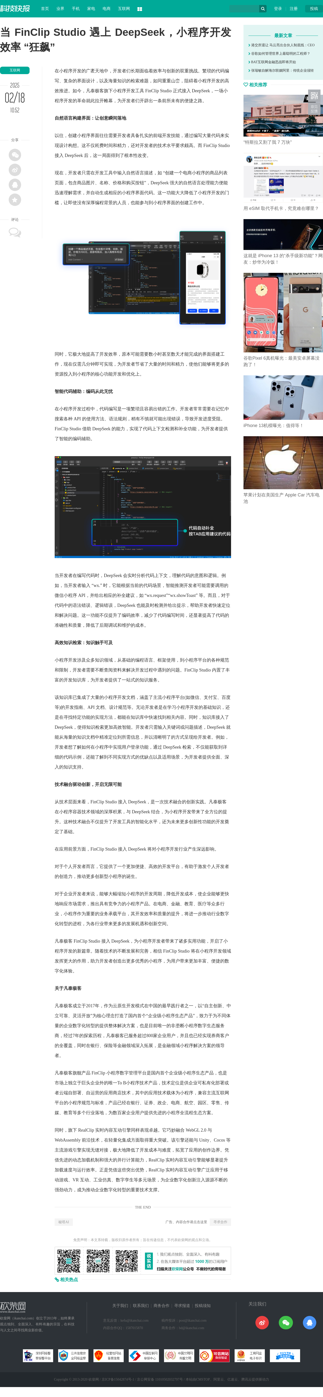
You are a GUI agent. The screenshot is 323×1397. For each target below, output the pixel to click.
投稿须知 (203, 1305)
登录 (278, 8)
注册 (294, 8)
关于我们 (120, 1305)
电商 (107, 8)
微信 (59, 595)
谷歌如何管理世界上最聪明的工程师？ (279, 53)
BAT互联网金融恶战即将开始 (272, 62)
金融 (175, 903)
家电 (91, 8)
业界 (60, 8)
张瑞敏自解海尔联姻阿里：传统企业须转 (281, 70)
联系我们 (141, 1305)
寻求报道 (182, 1305)
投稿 (314, 8)
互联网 (124, 8)
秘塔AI (63, 1222)
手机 (76, 8)
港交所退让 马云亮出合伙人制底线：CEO (281, 45)
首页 (45, 8)
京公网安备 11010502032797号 (160, 1379)
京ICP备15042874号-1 (118, 1379)
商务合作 (161, 1305)
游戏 (68, 1150)
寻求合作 (220, 1222)
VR (76, 1179)
